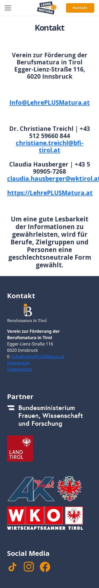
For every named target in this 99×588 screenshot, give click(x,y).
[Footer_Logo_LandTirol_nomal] (49, 448)
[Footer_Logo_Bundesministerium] (49, 418)
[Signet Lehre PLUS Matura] (47, 8)
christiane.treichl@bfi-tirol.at (49, 146)
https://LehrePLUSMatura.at (50, 193)
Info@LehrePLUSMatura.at (50, 102)
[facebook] (45, 567)
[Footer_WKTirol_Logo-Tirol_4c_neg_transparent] (49, 519)
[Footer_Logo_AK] (49, 489)
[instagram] (28, 567)
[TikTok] (12, 567)
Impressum (18, 363)
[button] (8, 8)
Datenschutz (19, 369)
